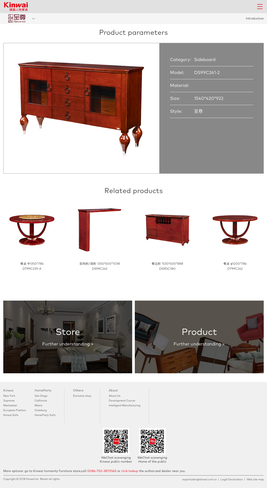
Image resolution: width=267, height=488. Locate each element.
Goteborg (41, 410)
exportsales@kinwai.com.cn (199, 479)
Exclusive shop (82, 396)
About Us (114, 396)
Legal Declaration (232, 479)
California (41, 401)
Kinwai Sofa (10, 415)
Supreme (9, 401)
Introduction (255, 18)
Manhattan (10, 405)
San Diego (41, 396)
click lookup (129, 471)
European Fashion (14, 410)
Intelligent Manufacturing (124, 405)
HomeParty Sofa (45, 415)
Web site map (255, 479)
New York (9, 396)
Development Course (122, 401)
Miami (38, 405)
